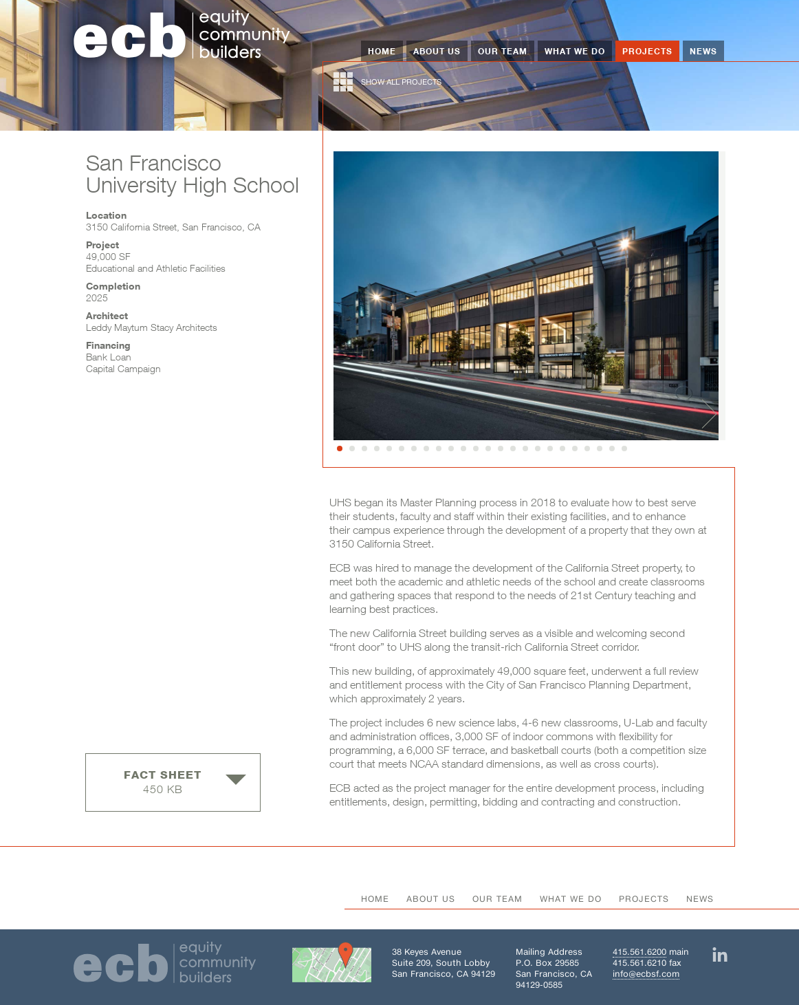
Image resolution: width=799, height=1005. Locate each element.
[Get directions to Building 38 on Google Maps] (331, 965)
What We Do (575, 50)
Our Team (502, 50)
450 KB (185, 781)
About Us (437, 50)
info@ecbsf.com (646, 974)
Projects (647, 50)
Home (382, 50)
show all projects (387, 81)
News (703, 50)
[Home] (182, 36)
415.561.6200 (639, 952)
